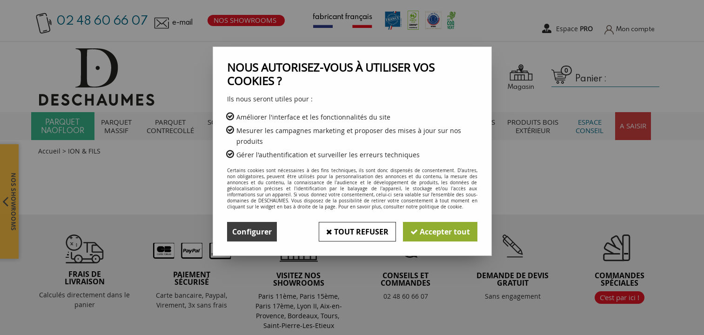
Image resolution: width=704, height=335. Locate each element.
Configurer (252, 232)
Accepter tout (440, 232)
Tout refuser (357, 232)
